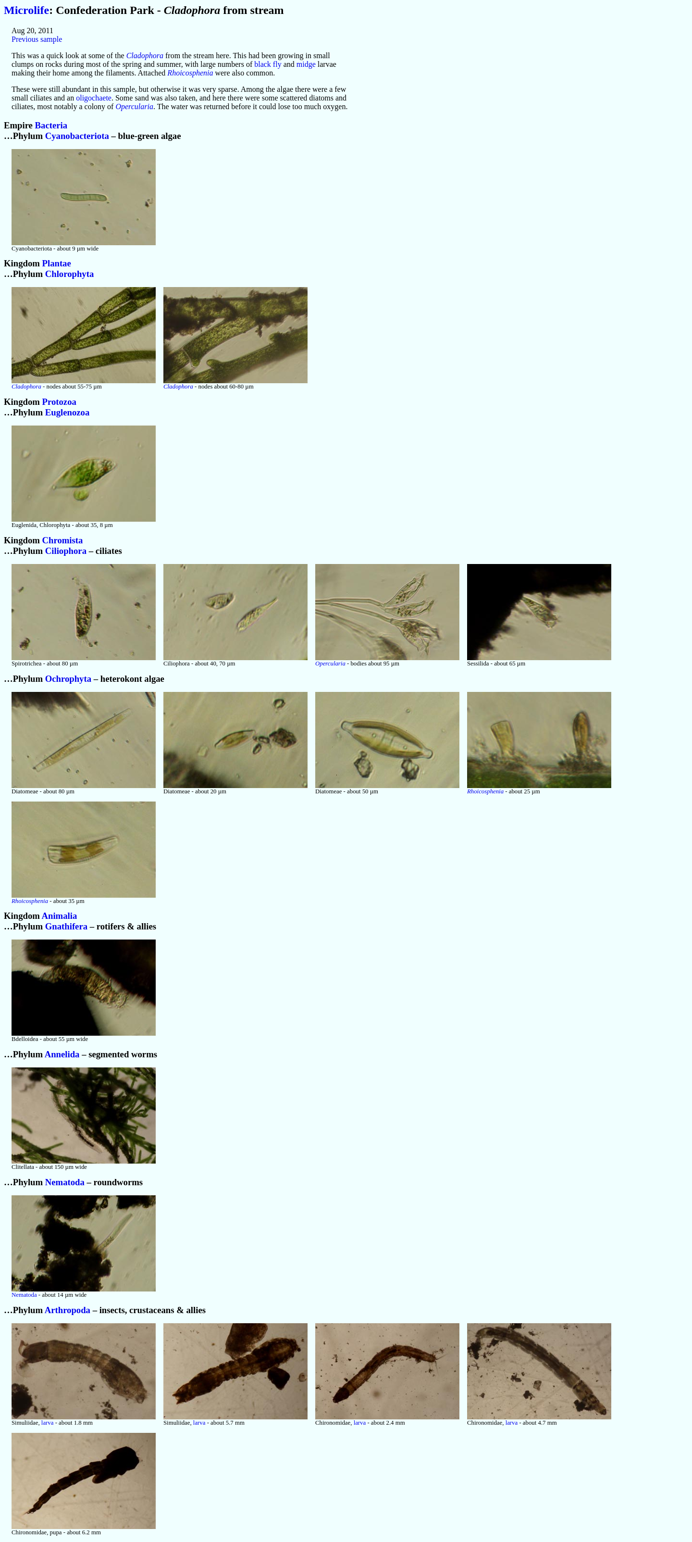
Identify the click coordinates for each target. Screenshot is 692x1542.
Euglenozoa (67, 412)
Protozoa (59, 402)
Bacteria (51, 125)
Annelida (62, 1054)
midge (306, 64)
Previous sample (37, 39)
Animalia (59, 916)
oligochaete (93, 98)
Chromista (62, 540)
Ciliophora (65, 551)
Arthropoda (67, 1310)
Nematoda (65, 1182)
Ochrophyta (68, 679)
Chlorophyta (69, 274)
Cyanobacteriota (77, 136)
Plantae (56, 263)
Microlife (26, 10)
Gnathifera (66, 926)
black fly (267, 64)
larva (47, 1422)
